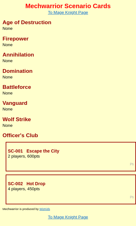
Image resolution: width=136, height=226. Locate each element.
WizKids (44, 209)
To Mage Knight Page (68, 12)
